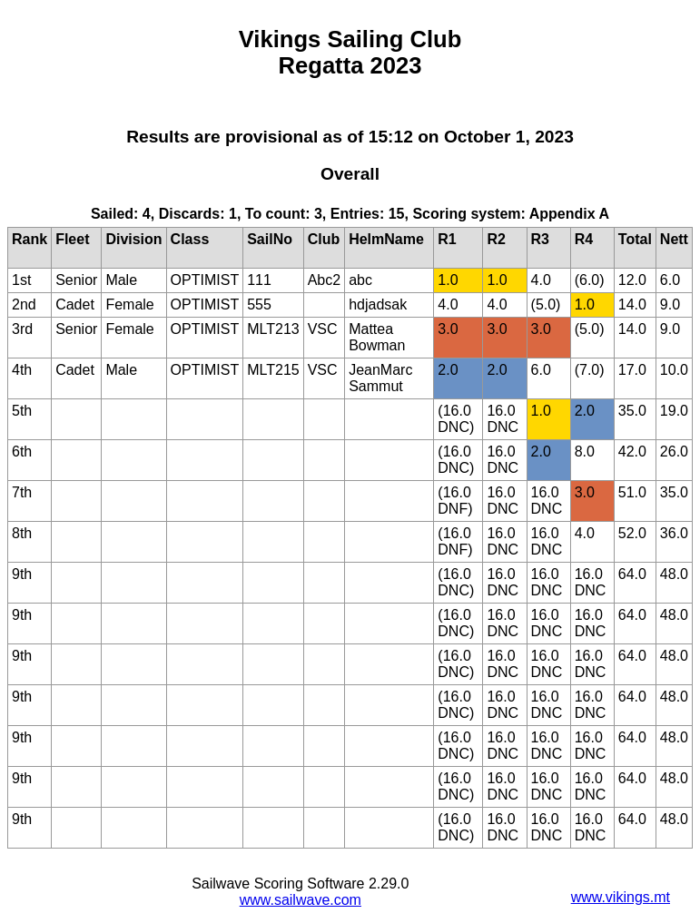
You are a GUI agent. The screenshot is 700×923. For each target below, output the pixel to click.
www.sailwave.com (300, 900)
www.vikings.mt (620, 897)
